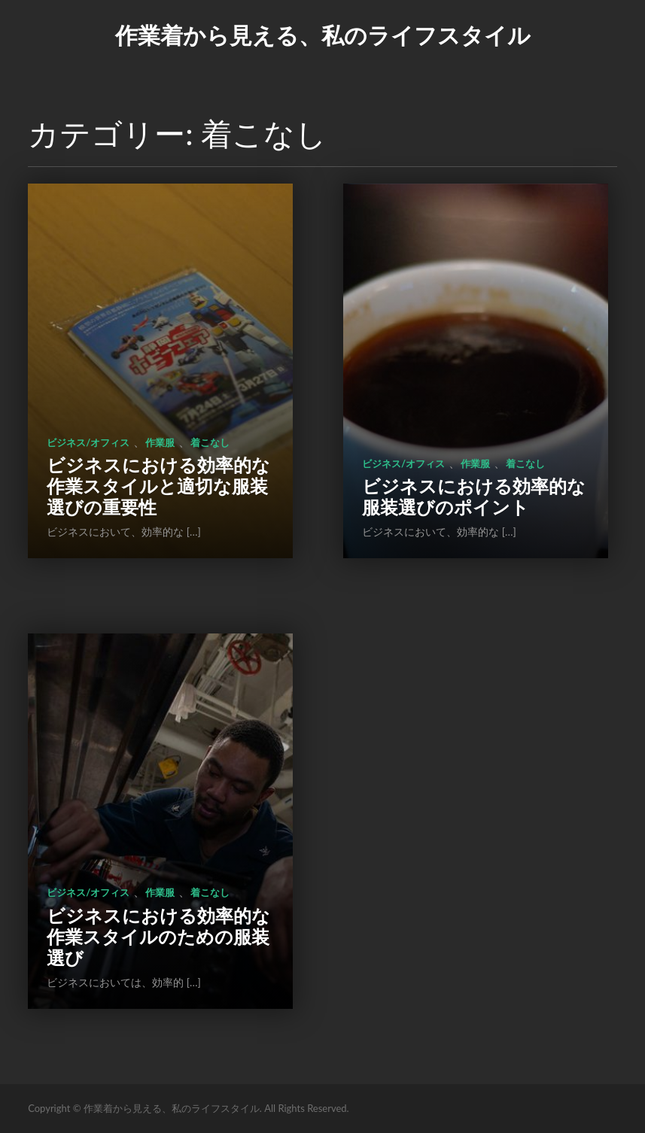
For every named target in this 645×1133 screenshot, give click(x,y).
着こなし (210, 442)
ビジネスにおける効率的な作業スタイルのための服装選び (158, 936)
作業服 (160, 442)
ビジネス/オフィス (88, 442)
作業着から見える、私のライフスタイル (323, 34)
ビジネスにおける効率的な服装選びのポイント (474, 496)
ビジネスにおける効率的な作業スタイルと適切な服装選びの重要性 (158, 486)
